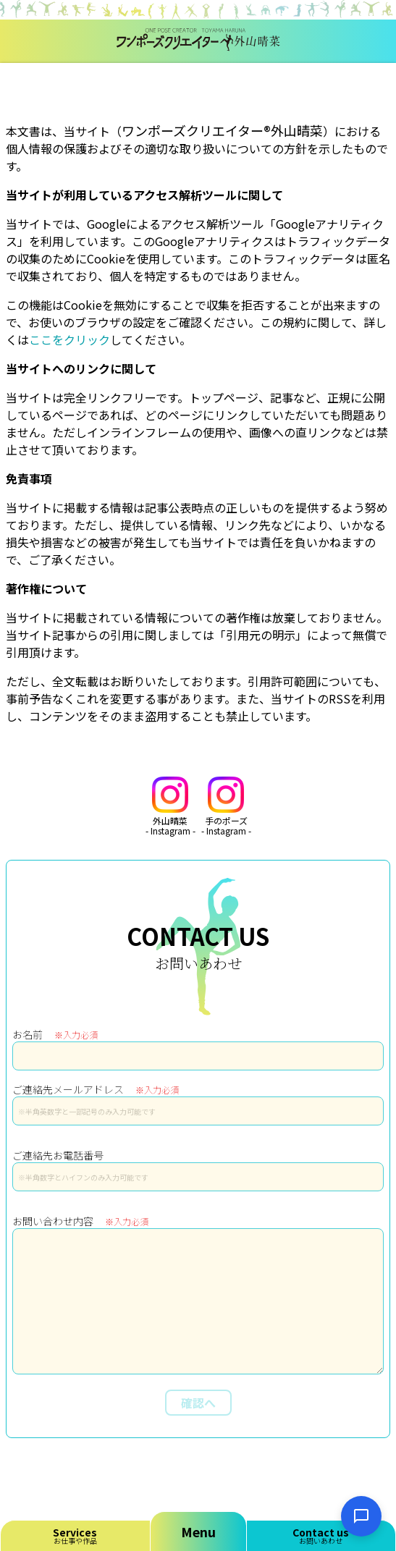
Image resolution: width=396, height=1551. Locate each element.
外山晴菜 (170, 807)
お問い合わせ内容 (80, 1221)
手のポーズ (226, 807)
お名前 (55, 1034)
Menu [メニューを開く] (198, 1531)
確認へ (198, 1402)
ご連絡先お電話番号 (58, 1155)
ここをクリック (69, 339)
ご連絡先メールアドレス (95, 1089)
